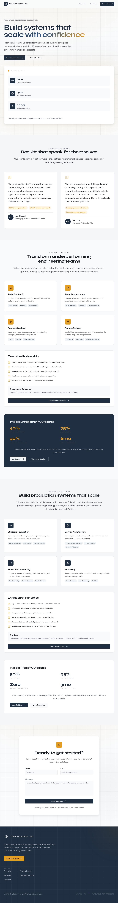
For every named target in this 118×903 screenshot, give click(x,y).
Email (63, 768)
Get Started (17, 459)
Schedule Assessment (58, 400)
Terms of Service (26, 875)
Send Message (59, 801)
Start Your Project (14, 58)
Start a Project (107, 4)
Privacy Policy (25, 871)
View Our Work (36, 58)
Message (29, 779)
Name (27, 768)
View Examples (39, 705)
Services (93, 4)
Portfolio (82, 4)
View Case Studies (38, 459)
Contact (7, 879)
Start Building (19, 705)
